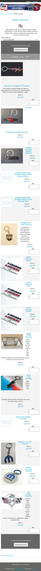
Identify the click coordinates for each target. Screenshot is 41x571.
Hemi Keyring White (28, 309)
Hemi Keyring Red (28, 284)
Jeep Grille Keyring (28, 335)
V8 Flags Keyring (28, 494)
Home (28, 1)
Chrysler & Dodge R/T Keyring (16, 86)
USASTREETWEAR (19, 568)
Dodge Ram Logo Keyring (25, 223)
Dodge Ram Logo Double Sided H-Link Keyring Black (23, 174)
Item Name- (15, 56)
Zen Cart (33, 568)
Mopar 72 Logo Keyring (24, 443)
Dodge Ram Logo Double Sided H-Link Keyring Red (23, 199)
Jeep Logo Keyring (28, 377)
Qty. (22, 56)
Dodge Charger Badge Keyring (28, 150)
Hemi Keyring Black (28, 259)
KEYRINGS (9, 13)
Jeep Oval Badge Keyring (23, 418)
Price (27, 56)
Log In (35, 1)
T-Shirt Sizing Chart (7, 555)
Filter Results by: (6, 37)
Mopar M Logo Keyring (28, 469)
